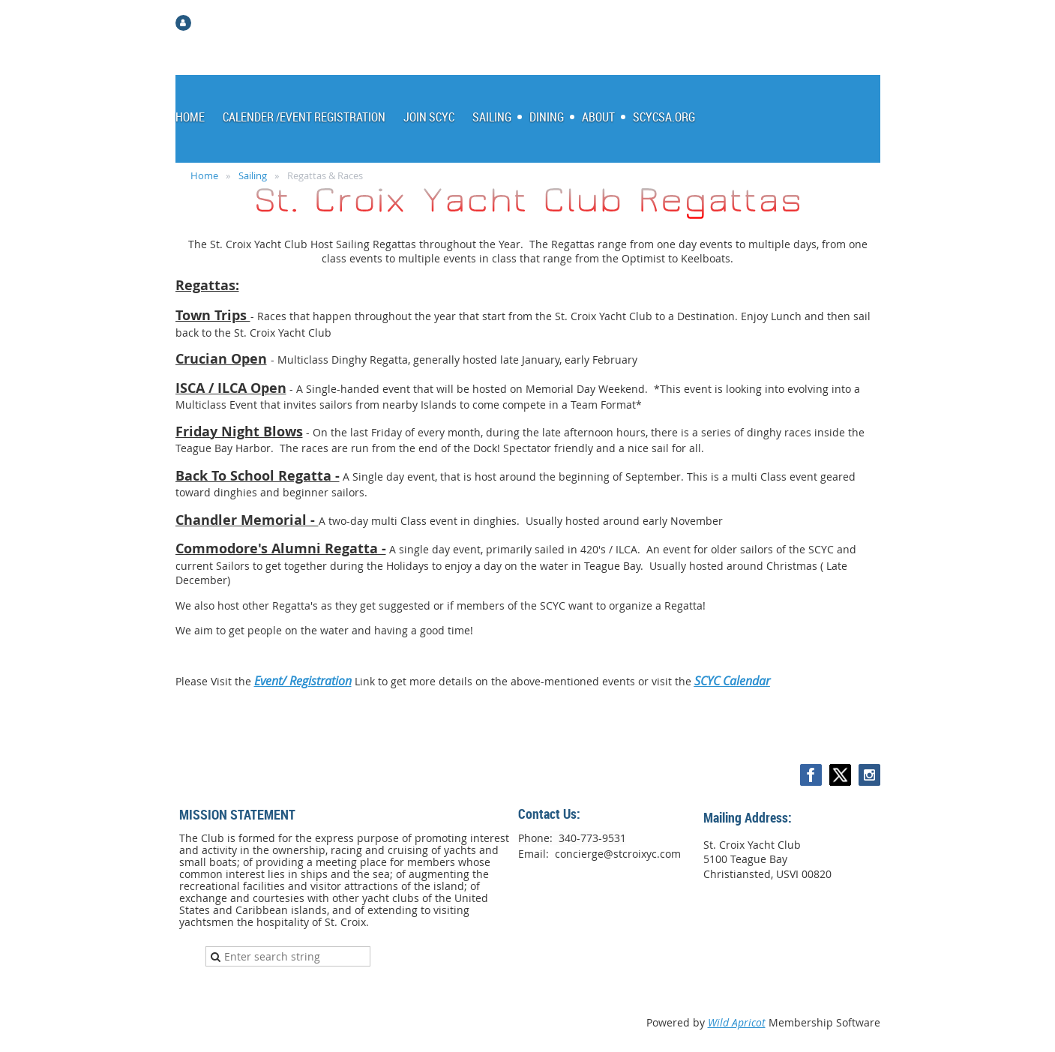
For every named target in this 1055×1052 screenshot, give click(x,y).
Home (204, 175)
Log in (210, 22)
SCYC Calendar (732, 681)
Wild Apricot (737, 1022)
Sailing (252, 175)
